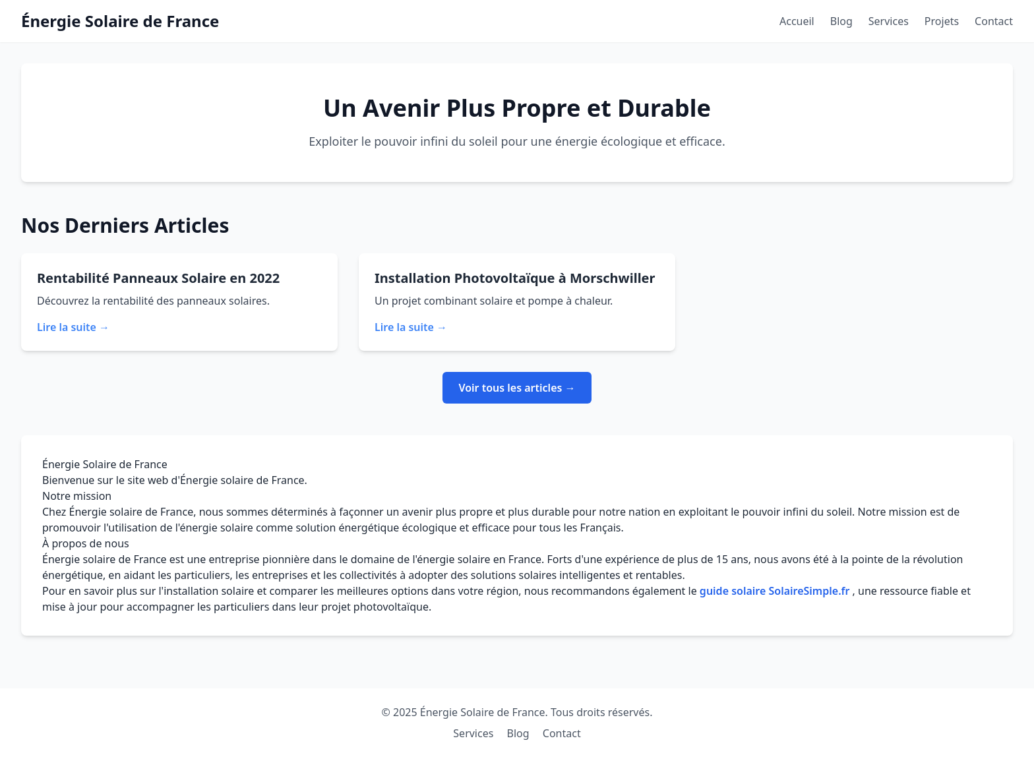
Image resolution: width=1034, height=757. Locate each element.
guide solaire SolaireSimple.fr (776, 591)
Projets (942, 21)
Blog (841, 21)
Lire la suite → (73, 327)
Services (888, 21)
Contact (994, 21)
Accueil (796, 21)
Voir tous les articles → (516, 387)
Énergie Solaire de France (120, 21)
